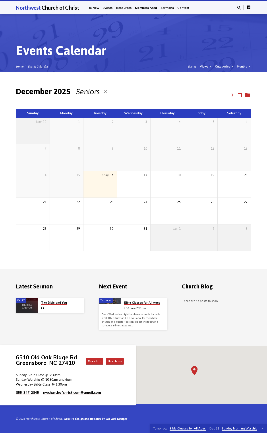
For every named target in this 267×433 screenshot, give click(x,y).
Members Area (146, 7)
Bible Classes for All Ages (142, 301)
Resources (124, 7)
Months (244, 66)
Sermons (167, 7)
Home (20, 66)
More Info (112, 356)
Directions (112, 365)
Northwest (47, 7)
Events (107, 7)
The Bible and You (54, 301)
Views (206, 66)
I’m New (93, 7)
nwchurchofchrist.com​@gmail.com (72, 392)
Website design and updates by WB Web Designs (96, 418)
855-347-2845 (27, 392)
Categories (224, 66)
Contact (183, 7)
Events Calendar (38, 66)
